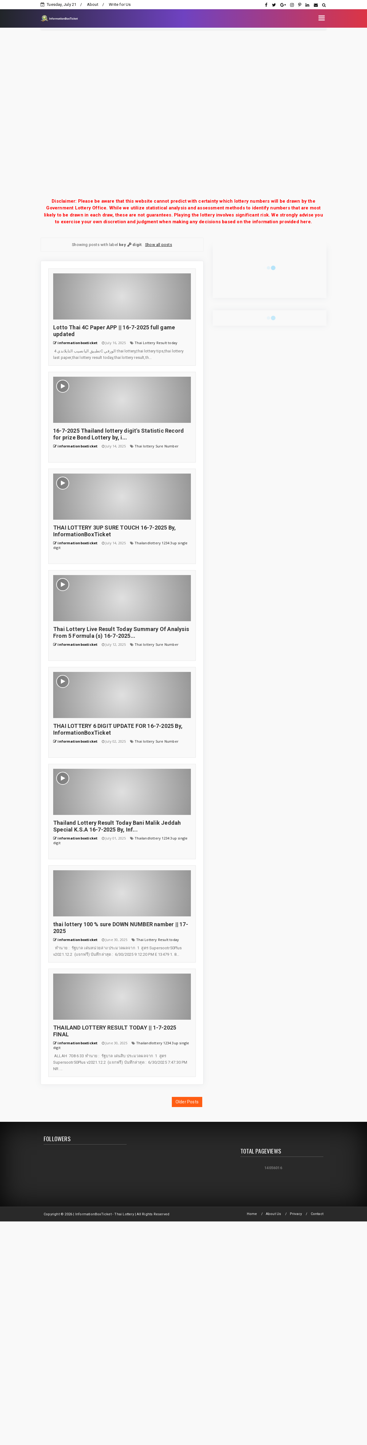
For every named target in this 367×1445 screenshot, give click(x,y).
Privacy (296, 1214)
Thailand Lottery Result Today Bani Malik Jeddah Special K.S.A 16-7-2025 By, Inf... (117, 826)
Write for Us (120, 4)
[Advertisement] (72, 113)
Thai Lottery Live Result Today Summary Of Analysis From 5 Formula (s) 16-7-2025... (121, 632)
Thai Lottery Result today (156, 342)
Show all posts (158, 244)
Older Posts (187, 1101)
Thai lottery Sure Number (157, 446)
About (92, 4)
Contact (317, 1214)
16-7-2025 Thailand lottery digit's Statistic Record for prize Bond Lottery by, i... (118, 434)
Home (252, 1214)
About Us (273, 1214)
